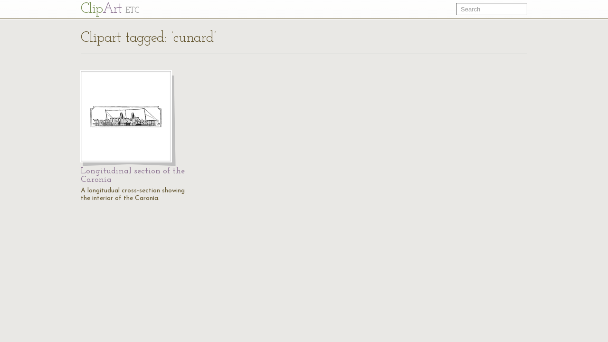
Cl (110, 9)
